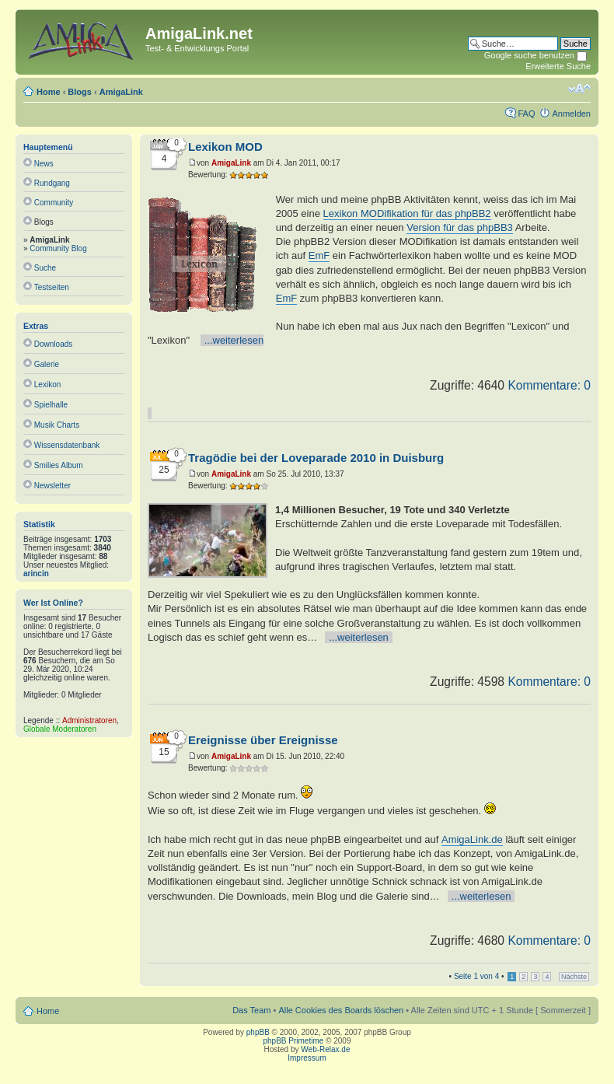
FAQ (526, 113)
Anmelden (571, 113)
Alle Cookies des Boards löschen (340, 1010)
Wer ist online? (53, 602)
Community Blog (58, 248)
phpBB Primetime (293, 1041)
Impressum (307, 1058)
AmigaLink (121, 91)
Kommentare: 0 (549, 385)
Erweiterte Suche (558, 66)
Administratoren (89, 720)
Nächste (574, 977)
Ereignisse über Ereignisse (263, 740)
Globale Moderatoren (59, 729)
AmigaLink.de (472, 839)
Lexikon (47, 384)
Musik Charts (56, 425)
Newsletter (52, 485)
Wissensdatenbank (67, 445)
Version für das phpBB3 (459, 227)
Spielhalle (51, 404)
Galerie (46, 364)
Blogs (80, 91)
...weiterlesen (234, 340)
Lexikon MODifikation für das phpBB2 (407, 213)
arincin (36, 573)
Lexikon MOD (225, 146)
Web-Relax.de (325, 1049)
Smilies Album (58, 465)
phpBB (258, 1032)
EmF (319, 255)
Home (49, 91)
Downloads (53, 344)
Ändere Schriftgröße (579, 89)
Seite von (476, 976)
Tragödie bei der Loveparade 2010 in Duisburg (316, 457)
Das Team (251, 1010)
